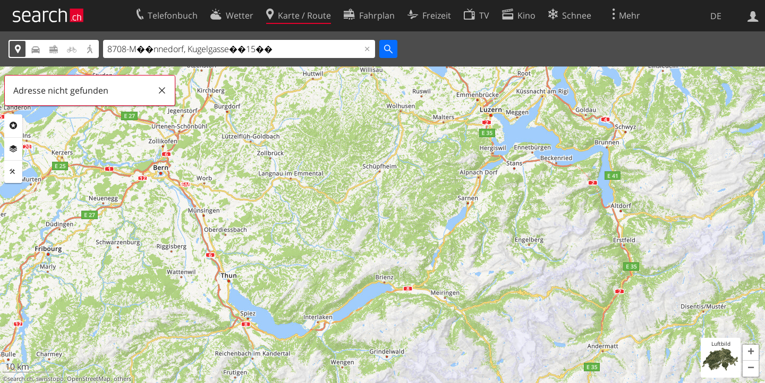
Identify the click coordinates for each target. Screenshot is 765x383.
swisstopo (50, 378)
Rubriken (13, 125)
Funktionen (13, 172)
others (122, 378)
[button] (751, 353)
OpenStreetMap (88, 378)
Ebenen (13, 149)
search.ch (20, 378)
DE (715, 16)
